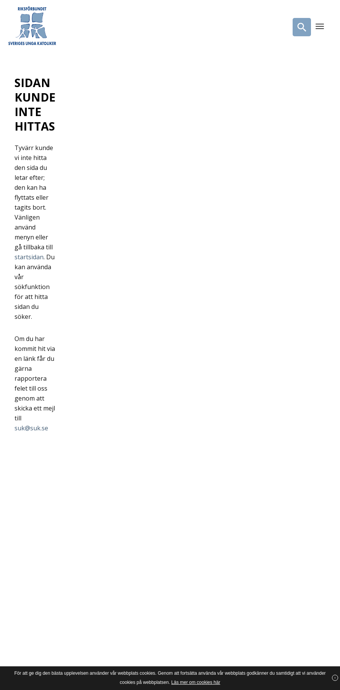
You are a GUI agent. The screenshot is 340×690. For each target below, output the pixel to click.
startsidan (29, 257)
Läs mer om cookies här (195, 682)
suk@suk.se (31, 428)
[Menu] (320, 27)
